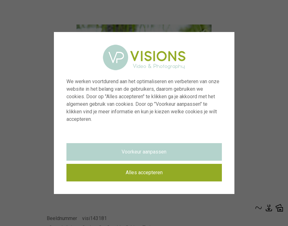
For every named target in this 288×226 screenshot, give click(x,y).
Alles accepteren (144, 172)
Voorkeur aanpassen (144, 152)
